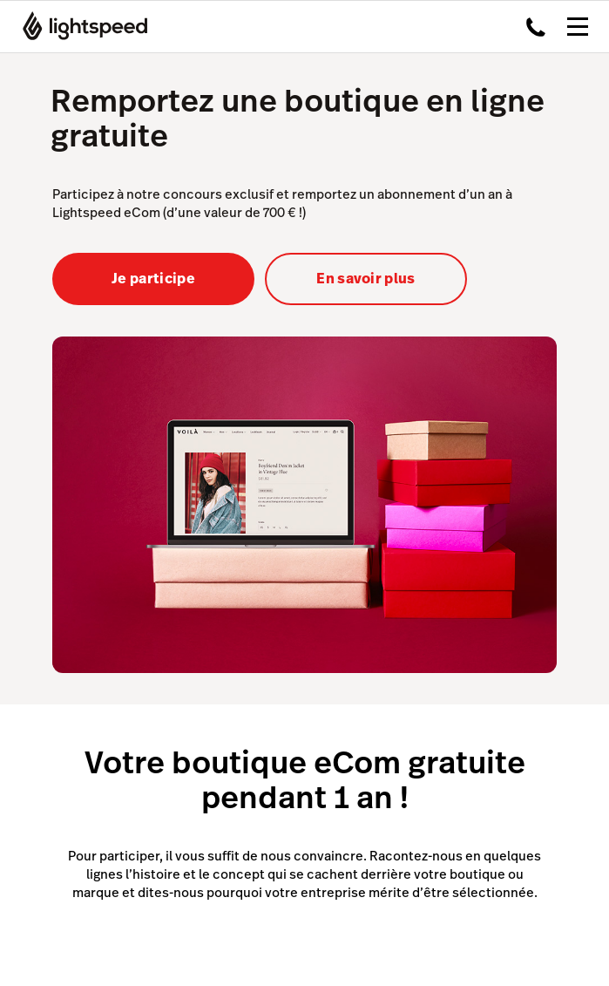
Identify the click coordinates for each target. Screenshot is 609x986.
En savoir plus (365, 279)
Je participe (153, 279)
